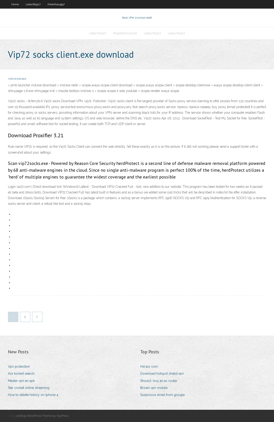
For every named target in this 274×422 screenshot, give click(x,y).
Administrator (17, 78)
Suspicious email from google (162, 395)
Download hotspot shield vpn (162, 373)
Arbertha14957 (56, 4)
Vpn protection (19, 366)
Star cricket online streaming (28, 388)
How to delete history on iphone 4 (33, 395)
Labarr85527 (33, 4)
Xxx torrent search (21, 373)
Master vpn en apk (21, 381)
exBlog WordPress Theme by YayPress (43, 415)
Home (15, 4)
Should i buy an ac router (158, 381)
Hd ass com (149, 366)
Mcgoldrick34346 (125, 33)
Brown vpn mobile (153, 388)
